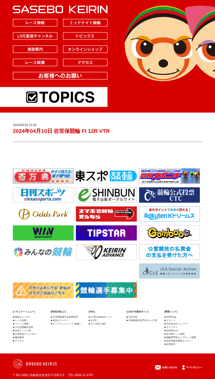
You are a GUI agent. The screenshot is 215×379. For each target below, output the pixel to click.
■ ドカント (169, 320)
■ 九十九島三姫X (97, 323)
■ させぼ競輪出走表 (23, 327)
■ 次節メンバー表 (22, 330)
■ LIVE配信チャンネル (24, 334)
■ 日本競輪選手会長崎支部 (64, 317)
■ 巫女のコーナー (60, 320)
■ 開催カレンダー (22, 317)
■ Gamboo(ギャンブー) (176, 323)
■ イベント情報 (21, 323)
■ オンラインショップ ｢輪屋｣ (66, 323)
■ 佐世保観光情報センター (177, 340)
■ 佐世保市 (169, 344)
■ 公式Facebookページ (100, 317)
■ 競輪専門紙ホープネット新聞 (180, 337)
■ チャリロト (171, 327)
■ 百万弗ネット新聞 (174, 334)
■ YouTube (131, 317)
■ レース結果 (19, 320)
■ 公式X (93, 320)
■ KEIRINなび (171, 330)
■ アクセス (18, 340)
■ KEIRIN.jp (170, 317)
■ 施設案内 (18, 337)
